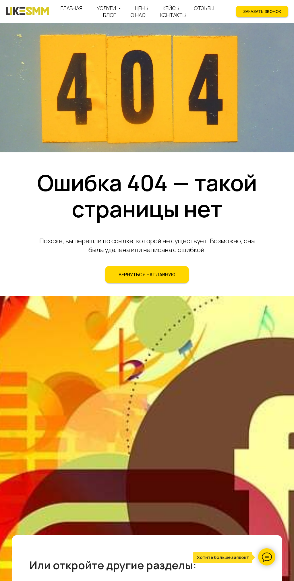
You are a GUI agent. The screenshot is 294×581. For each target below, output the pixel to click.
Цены (141, 8)
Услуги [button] (107, 8)
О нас (138, 14)
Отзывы (204, 8)
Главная (71, 8)
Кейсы (171, 8)
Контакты (173, 14)
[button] (262, 11)
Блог (109, 14)
